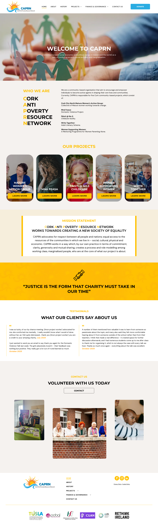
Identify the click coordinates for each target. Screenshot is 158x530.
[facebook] (117, 478)
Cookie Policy (126, 484)
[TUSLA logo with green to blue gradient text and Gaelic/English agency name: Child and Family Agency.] (36, 515)
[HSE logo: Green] (70, 515)
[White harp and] (87, 515)
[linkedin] (127, 478)
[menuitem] (44, 6)
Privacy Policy (118, 484)
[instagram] (122, 478)
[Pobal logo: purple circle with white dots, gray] (53, 515)
